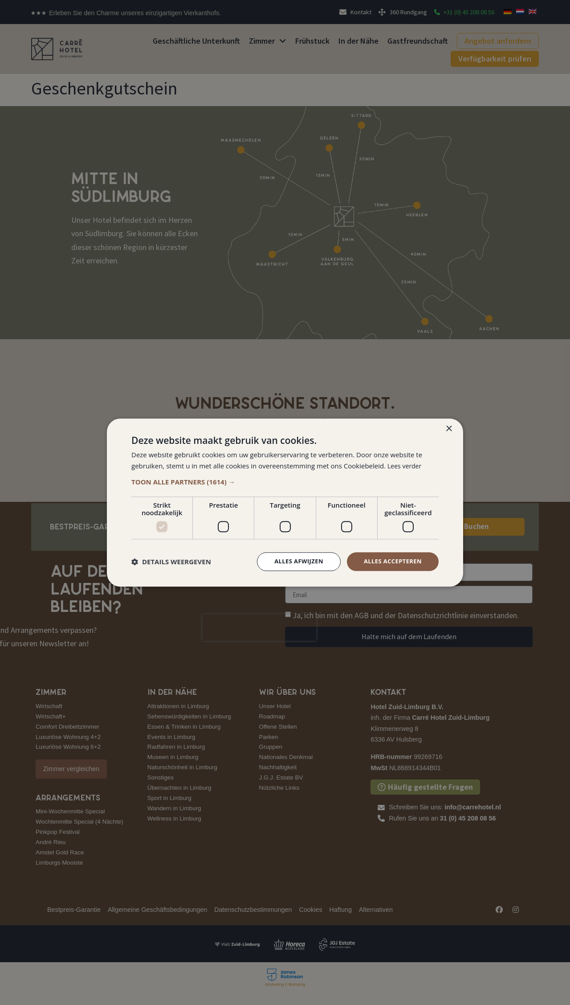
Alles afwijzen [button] (293, 561)
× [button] (448, 428)
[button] (285, 481)
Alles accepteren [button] (390, 561)
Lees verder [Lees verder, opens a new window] (405, 464)
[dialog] (285, 502)
